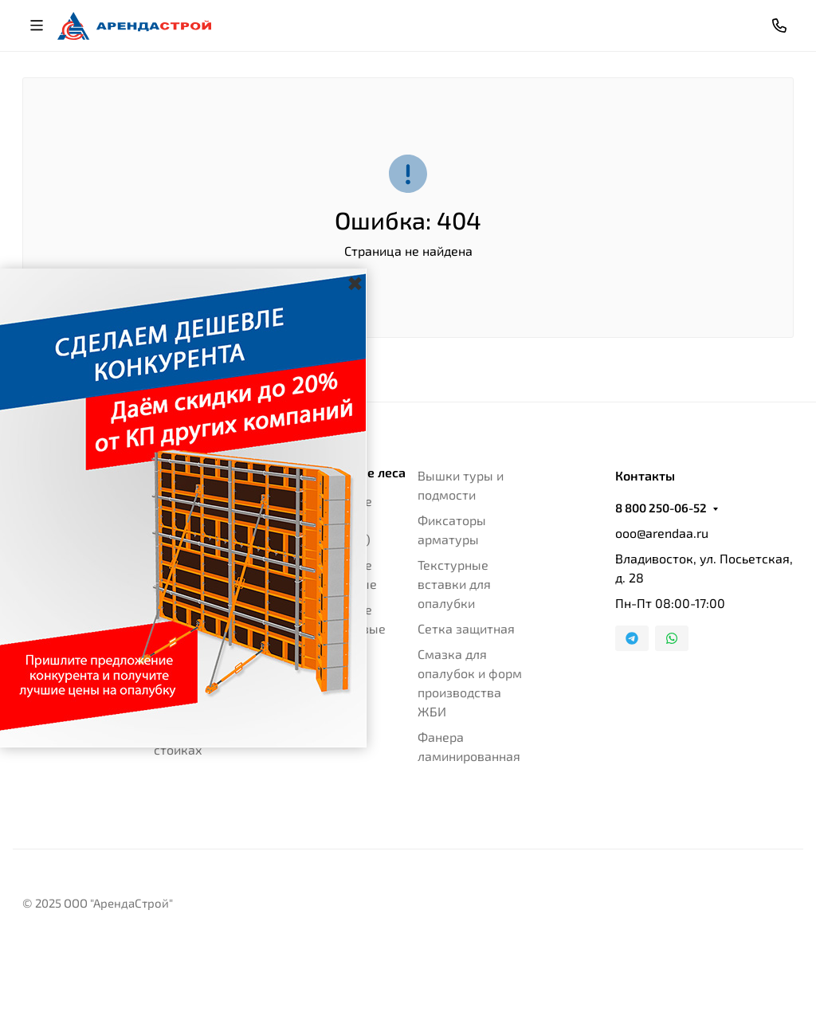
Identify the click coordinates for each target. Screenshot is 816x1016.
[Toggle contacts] (779, 25)
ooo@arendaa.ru (661, 532)
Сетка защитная (466, 628)
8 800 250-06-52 (661, 507)
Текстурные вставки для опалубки (454, 583)
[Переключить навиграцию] (36, 25)
